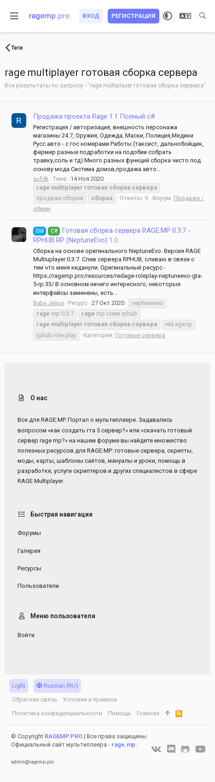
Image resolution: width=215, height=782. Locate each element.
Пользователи (38, 585)
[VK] (156, 749)
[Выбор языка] (185, 16)
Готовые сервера (140, 335)
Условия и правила (90, 699)
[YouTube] (200, 749)
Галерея (29, 550)
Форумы (29, 532)
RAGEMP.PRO (63, 736)
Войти (26, 635)
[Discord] (171, 749)
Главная (148, 713)
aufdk (41, 178)
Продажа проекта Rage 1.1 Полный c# (94, 116)
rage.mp (123, 744)
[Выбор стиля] (167, 16)
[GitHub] (185, 749)
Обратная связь (34, 699)
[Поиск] (202, 16)
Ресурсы (29, 568)
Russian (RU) (57, 685)
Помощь (119, 713)
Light (18, 685)
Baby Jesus (48, 302)
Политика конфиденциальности (57, 713)
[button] (14, 16)
